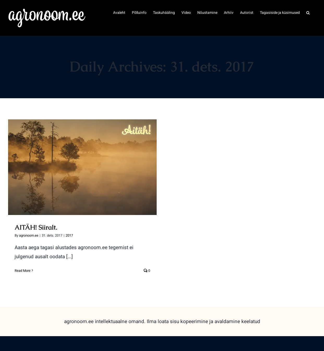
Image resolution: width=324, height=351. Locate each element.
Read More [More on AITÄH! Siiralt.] (22, 270)
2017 (69, 235)
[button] (308, 12)
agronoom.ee (28, 235)
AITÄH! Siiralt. (36, 227)
